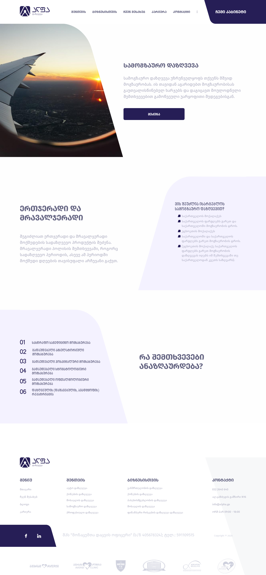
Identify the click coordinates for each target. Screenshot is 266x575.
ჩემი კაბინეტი (230, 12)
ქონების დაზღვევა (79, 494)
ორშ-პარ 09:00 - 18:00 (226, 511)
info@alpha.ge (221, 504)
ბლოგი (24, 504)
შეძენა (154, 114)
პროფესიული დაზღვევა (82, 512)
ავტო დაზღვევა (76, 488)
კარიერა (25, 511)
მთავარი (25, 489)
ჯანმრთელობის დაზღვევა (144, 488)
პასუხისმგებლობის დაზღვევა (147, 500)
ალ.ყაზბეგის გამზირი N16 (229, 496)
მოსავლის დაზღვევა (80, 500)
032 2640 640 (220, 489)
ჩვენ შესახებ (28, 496)
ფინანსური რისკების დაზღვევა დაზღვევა (155, 512)
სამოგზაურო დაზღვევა (81, 506)
